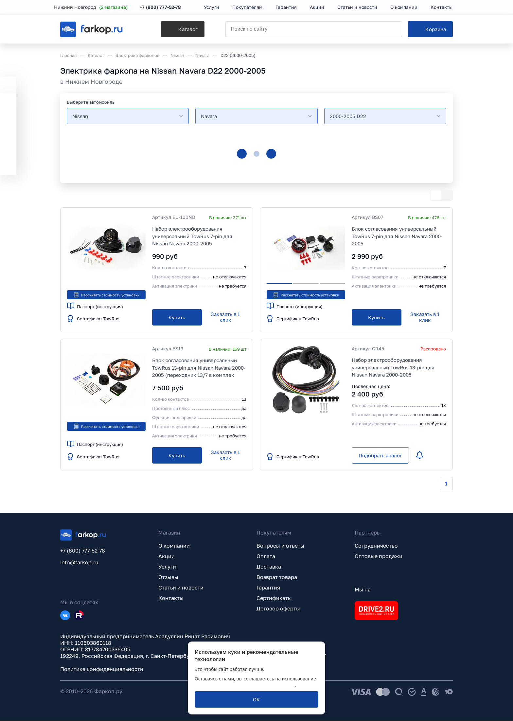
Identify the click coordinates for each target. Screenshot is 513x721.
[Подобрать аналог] (380, 456)
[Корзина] (430, 30)
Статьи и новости (180, 588)
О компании (174, 546)
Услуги (167, 567)
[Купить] (177, 317)
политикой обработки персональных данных (245, 685)
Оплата (265, 556)
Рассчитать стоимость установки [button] (106, 295)
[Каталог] (173, 30)
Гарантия (268, 588)
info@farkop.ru (79, 562)
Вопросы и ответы (280, 546)
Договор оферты (278, 609)
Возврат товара (276, 577)
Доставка (268, 567)
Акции (166, 556)
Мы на (363, 590)
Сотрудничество (376, 546)
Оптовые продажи (378, 556)
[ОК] (256, 699)
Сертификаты (274, 598)
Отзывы (168, 577)
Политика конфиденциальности (101, 669)
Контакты (171, 598)
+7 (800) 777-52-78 (166, 7)
